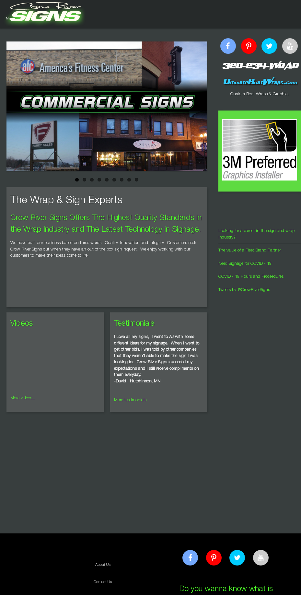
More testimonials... (131, 400)
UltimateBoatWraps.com (260, 81)
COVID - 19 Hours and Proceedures (251, 277)
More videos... (22, 398)
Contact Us (103, 582)
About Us (102, 565)
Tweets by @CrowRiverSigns (244, 290)
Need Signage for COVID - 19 (245, 264)
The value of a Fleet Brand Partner (249, 251)
